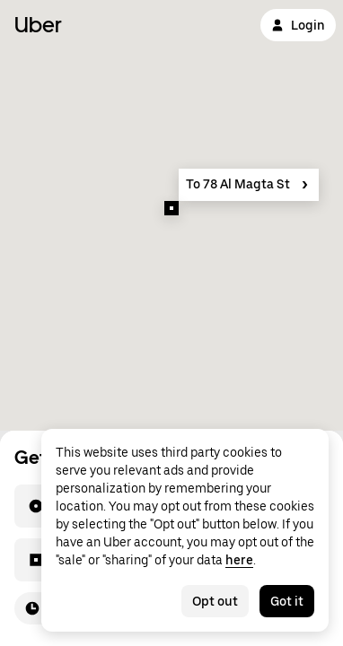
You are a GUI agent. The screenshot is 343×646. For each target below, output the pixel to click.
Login (298, 25)
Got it (286, 601)
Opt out (215, 601)
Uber (38, 25)
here (239, 560)
